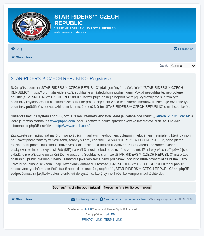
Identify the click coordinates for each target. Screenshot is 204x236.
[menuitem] (16, 49)
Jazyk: (164, 65)
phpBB (88, 209)
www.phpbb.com (62, 121)
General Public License (172, 116)
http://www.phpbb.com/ (72, 126)
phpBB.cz (112, 214)
